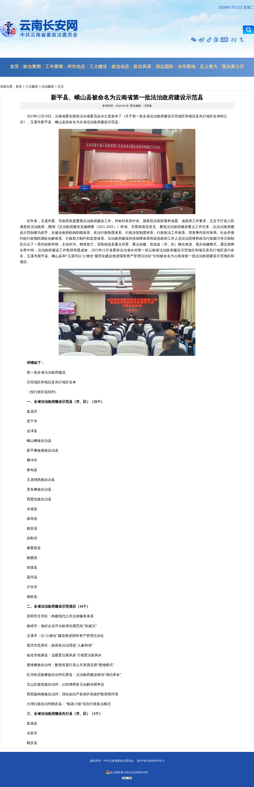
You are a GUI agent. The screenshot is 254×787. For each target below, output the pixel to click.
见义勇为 (209, 67)
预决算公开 (233, 67)
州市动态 (76, 67)
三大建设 (98, 67)
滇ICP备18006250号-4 (150, 760)
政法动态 (120, 67)
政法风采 (142, 67)
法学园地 (187, 67)
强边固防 (165, 67)
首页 (14, 67)
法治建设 (47, 86)
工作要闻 (54, 67)
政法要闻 (32, 67)
